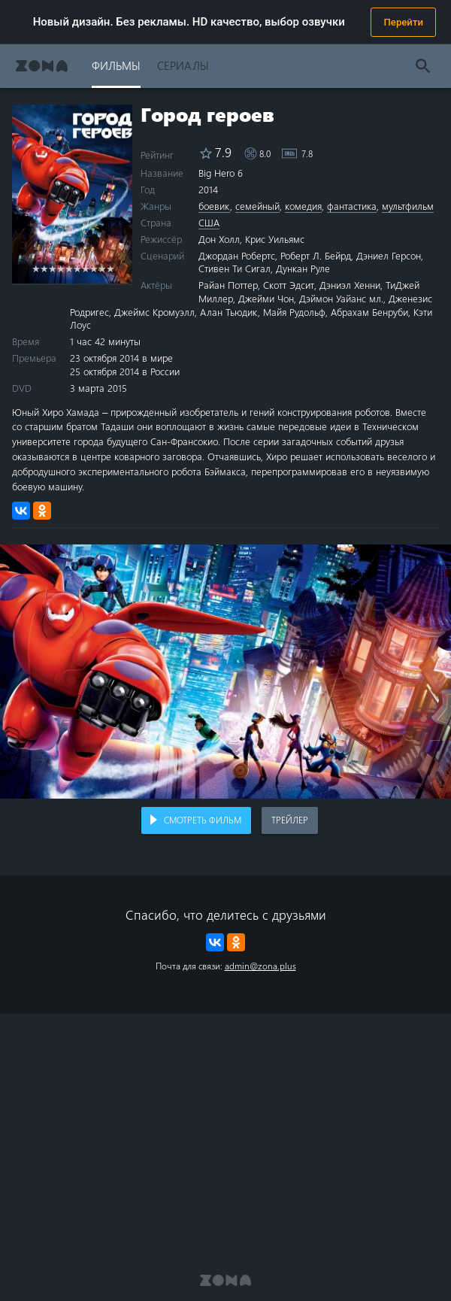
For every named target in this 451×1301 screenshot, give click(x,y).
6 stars (77, 268)
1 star (36, 268)
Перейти (403, 22)
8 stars (93, 268)
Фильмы (116, 65)
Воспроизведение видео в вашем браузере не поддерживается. (225, 671)
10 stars (110, 268)
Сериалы (183, 65)
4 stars (60, 268)
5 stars (69, 268)
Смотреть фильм (202, 820)
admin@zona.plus (260, 966)
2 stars (44, 268)
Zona (42, 65)
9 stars (102, 268)
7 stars (85, 268)
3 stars (52, 268)
